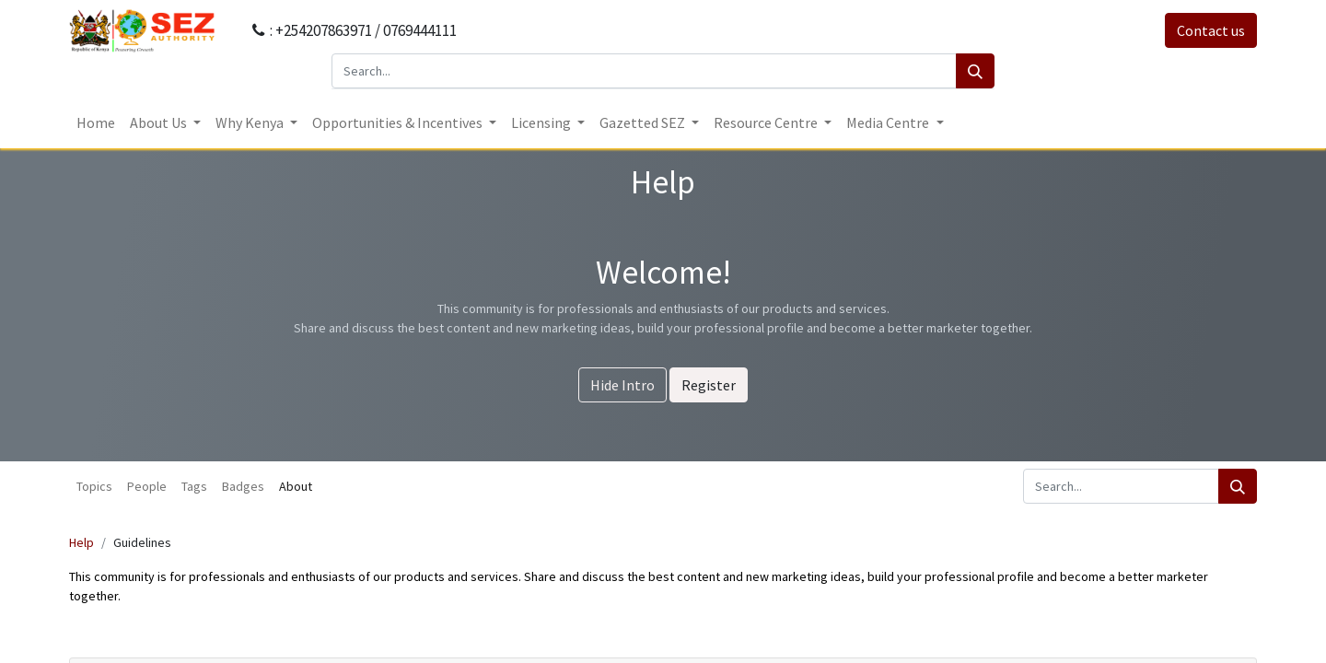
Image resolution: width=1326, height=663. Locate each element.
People (147, 486)
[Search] (975, 70)
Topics (94, 486)
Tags (194, 486)
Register (708, 385)
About (295, 486)
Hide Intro (622, 385)
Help (81, 542)
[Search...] (644, 70)
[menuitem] (95, 122)
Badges (243, 486)
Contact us (1211, 30)
